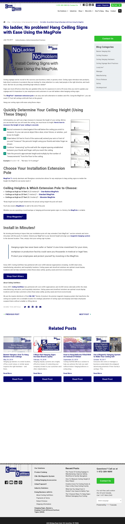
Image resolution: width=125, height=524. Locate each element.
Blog (107, 11)
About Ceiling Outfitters (44, 495)
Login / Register (103, 5)
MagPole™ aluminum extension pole (20, 96)
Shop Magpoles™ (15, 217)
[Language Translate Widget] (109, 500)
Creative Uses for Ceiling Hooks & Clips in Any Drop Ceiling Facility (78, 485)
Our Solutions (62, 11)
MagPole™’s (7, 178)
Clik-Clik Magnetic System (44, 476)
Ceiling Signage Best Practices (29, 22)
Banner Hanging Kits (103, 51)
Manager (99, 71)
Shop (80, 11)
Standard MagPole (46, 194)
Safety (98, 83)
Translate (112, 505)
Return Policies (41, 501)
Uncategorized (101, 87)
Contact (113, 11)
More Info (88, 11)
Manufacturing (101, 75)
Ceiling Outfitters (18, 287)
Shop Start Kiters (15, 276)
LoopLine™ (100, 67)
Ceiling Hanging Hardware (105, 59)
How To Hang (99, 11)
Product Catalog (40, 472)
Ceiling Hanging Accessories (45, 480)
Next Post (84, 314)
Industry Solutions (41, 488)
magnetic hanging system (80, 236)
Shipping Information (43, 504)
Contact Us (74, 5)
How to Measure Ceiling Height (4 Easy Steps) (78, 480)
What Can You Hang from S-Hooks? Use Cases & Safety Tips (77, 490)
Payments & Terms (43, 498)
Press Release (101, 79)
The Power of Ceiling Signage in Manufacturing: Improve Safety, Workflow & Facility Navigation (77, 474)
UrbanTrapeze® (40, 484)
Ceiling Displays (16, 22)
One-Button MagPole (50, 192)
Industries (73, 11)
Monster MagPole (47, 197)
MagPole (74, 210)
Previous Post (12, 314)
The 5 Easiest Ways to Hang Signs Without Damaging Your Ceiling (78, 495)
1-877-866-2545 (106, 495)
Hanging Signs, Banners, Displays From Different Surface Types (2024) (46, 510)
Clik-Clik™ (32, 296)
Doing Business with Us (43, 492)
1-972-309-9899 (62, 5)
